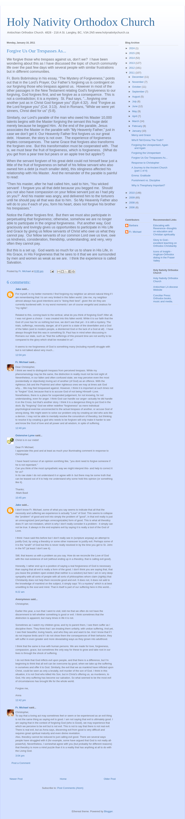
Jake (18, 289)
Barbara (133, 225)
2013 (132, 62)
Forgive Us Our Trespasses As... (149, 157)
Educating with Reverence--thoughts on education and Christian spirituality (165, 230)
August (136, 96)
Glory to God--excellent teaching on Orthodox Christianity (165, 242)
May (135, 111)
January (137, 130)
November (138, 81)
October (137, 86)
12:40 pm (20, 428)
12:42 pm (20, 700)
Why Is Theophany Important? (148, 185)
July (134, 101)
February (137, 126)
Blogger (108, 811)
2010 (132, 192)
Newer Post (16, 778)
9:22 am (19, 591)
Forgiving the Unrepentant (145, 152)
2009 (132, 197)
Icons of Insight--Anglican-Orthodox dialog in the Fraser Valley (164, 256)
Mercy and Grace (141, 135)
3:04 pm (19, 755)
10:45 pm (20, 497)
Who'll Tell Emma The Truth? (147, 140)
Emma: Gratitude (140, 175)
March (136, 121)
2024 (132, 48)
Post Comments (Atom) (70, 788)
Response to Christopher (145, 162)
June (135, 106)
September (138, 91)
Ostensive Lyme (24, 435)
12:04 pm (20, 355)
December (138, 76)
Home (63, 778)
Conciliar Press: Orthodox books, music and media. (163, 298)
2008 (132, 202)
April (135, 116)
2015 (132, 53)
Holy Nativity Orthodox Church (81, 21)
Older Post (110, 778)
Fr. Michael (21, 362)
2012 (132, 67)
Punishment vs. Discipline (145, 180)
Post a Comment (21, 763)
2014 (132, 57)
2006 (132, 207)
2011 (132, 72)
